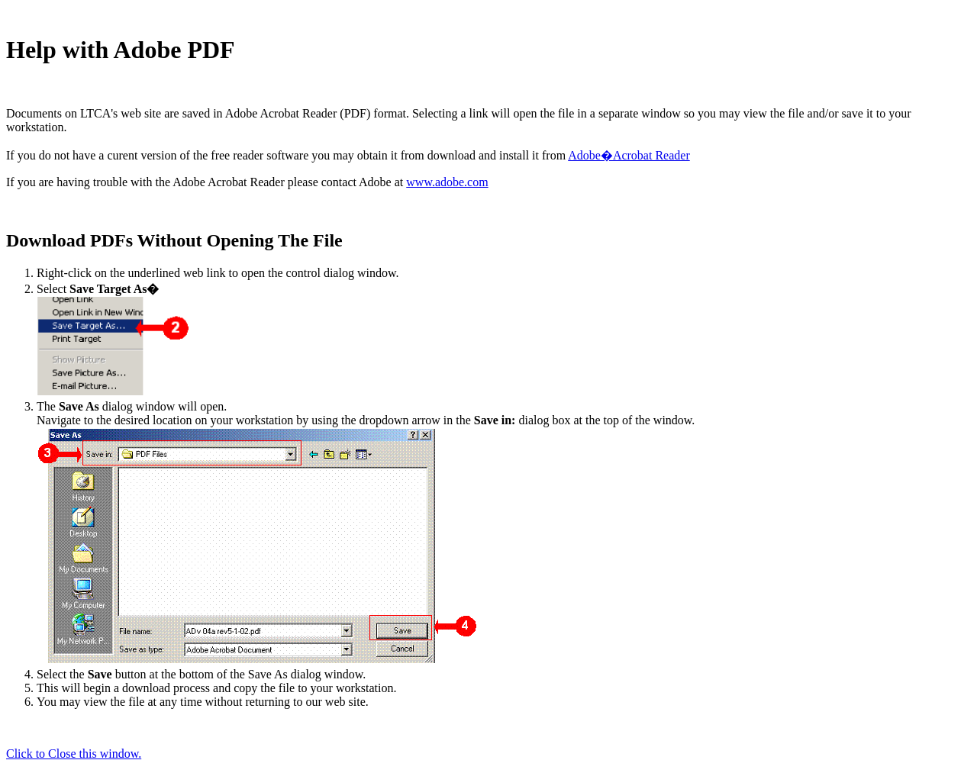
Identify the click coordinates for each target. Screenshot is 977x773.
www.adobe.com (447, 182)
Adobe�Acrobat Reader (629, 155)
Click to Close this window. (73, 753)
